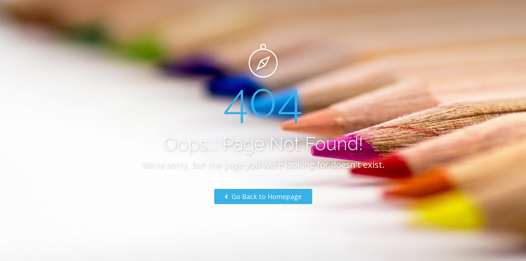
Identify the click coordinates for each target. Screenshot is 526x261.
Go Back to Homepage (263, 196)
